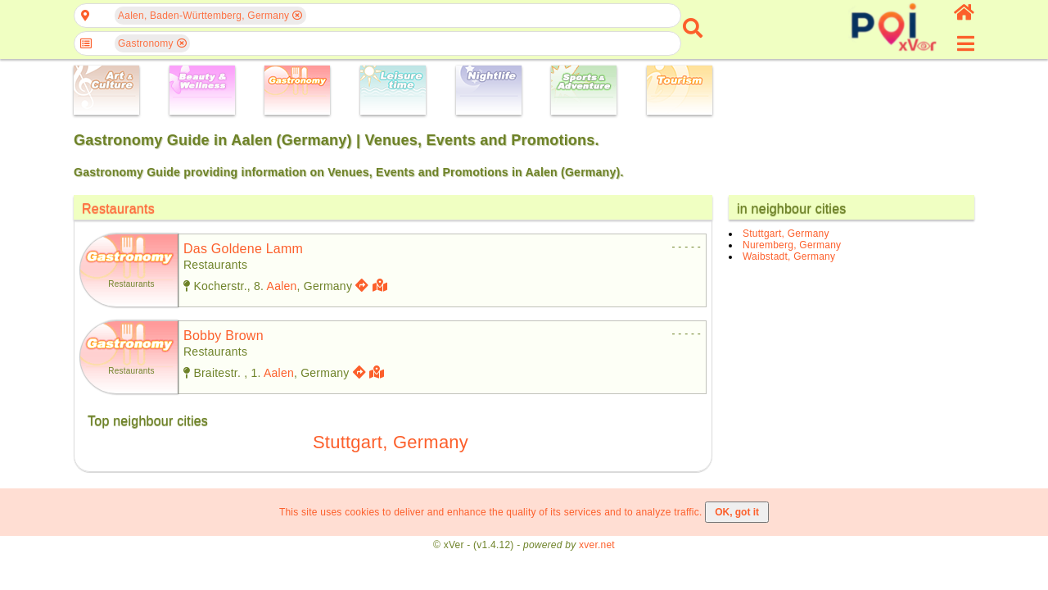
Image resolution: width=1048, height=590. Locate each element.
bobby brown (223, 336)
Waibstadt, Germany (789, 256)
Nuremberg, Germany (792, 245)
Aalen (282, 286)
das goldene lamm (243, 249)
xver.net (597, 545)
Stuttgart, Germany (390, 442)
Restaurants (118, 209)
